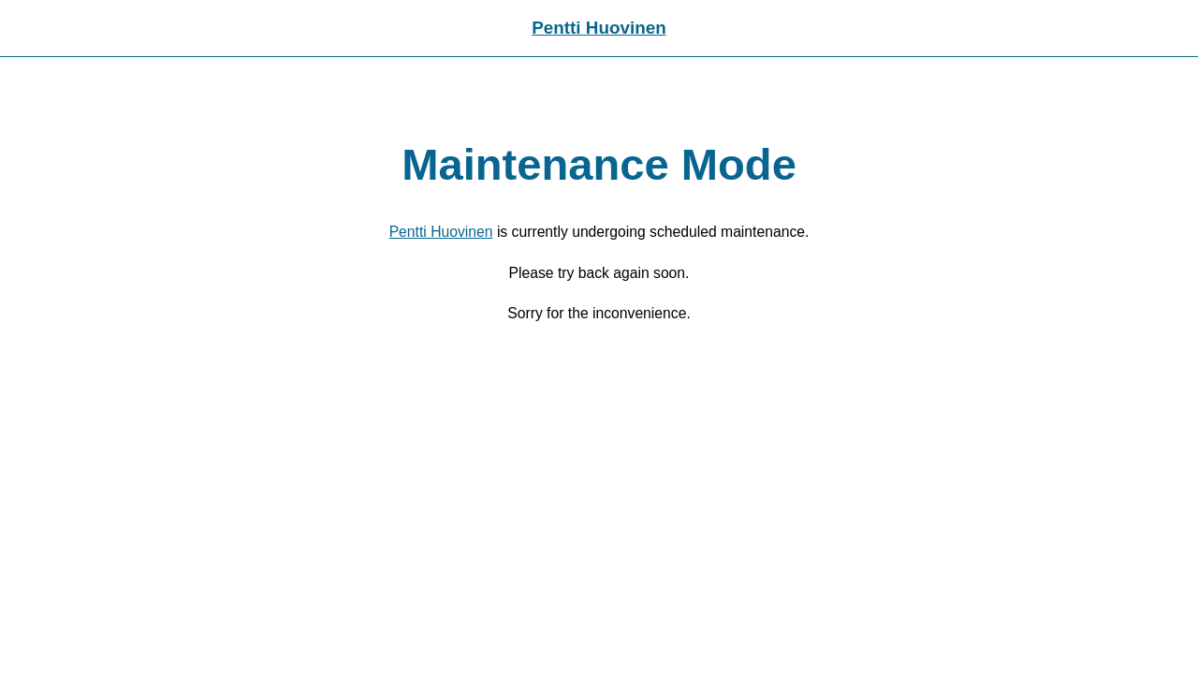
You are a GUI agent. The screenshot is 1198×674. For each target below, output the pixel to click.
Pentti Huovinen (599, 27)
